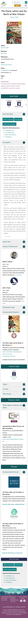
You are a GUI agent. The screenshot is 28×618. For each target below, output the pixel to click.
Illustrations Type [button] (14, 307)
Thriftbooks (8, 137)
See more (19, 275)
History (3, 64)
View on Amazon (8, 119)
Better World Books (10, 134)
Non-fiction (8, 64)
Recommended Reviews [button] (14, 472)
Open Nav (26, 4)
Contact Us (12, 601)
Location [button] (14, 389)
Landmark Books (5, 70)
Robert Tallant (14, 17)
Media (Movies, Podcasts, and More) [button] (14, 406)
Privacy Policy (4, 598)
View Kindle (18, 119)
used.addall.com (9, 132)
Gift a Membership (14, 600)
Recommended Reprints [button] (14, 312)
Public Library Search (9, 124)
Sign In (17, 5)
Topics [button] (14, 384)
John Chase (4, 53)
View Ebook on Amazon (8, 356)
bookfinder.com (9, 130)
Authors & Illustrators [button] (14, 246)
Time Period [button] (14, 394)
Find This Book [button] (14, 114)
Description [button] (14, 142)
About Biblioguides (5, 597)
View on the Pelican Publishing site (12, 352)
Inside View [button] (14, 242)
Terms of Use (4, 600)
